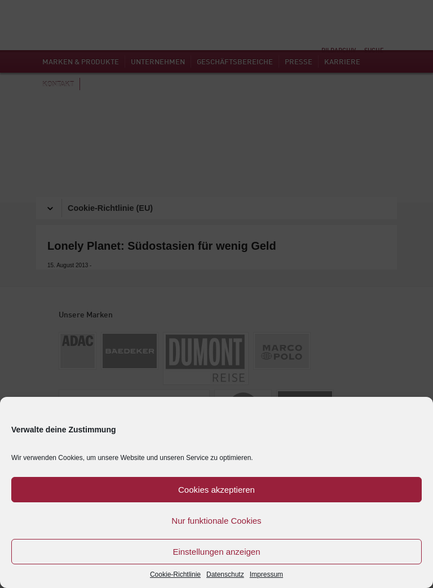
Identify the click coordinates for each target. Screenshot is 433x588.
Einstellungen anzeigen (216, 551)
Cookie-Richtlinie (175, 574)
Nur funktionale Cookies (216, 520)
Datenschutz (225, 574)
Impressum (266, 574)
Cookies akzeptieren (216, 489)
